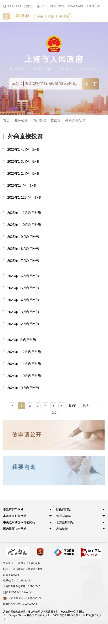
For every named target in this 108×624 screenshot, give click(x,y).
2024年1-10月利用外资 (24, 376)
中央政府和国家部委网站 (19, 522)
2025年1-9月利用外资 (23, 237)
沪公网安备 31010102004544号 (22, 598)
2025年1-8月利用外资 (23, 249)
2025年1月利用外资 (22, 340)
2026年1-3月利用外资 (23, 161)
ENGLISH (9, 6)
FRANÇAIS (75, 6)
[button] (13, 509)
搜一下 (90, 84)
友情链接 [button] (62, 528)
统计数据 (39, 120)
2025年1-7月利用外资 (23, 260)
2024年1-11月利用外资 (24, 364)
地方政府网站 (65, 522)
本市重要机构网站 (14, 516)
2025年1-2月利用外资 (23, 324)
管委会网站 (63, 516)
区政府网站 (63, 509)
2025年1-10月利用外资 (24, 225)
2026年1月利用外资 (22, 185)
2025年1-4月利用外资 (23, 300)
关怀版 (64, 16)
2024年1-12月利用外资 (24, 352)
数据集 (55, 120)
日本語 (28, 6)
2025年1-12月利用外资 (24, 197)
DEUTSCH (57, 6)
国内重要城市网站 (14, 528)
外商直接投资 (75, 120)
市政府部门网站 (13, 509)
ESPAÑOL (94, 6)
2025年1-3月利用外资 (23, 312)
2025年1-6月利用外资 (23, 276)
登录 (40, 16)
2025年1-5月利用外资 (23, 288)
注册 (51, 16)
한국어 (41, 6)
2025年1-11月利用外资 (24, 213)
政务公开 (21, 120)
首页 (6, 120)
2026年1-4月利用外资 (23, 149)
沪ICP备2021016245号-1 (18, 592)
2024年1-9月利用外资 (23, 388)
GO (54, 412)
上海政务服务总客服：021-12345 (21, 586)
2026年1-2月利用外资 (23, 173)
